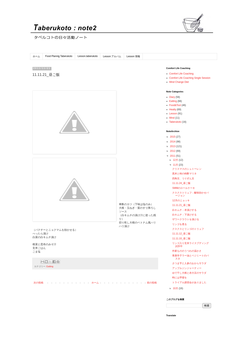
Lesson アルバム (112, 56)
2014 (173, 141)
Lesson (173, 113)
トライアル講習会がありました (189, 282)
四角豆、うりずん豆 (183, 178)
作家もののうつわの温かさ (186, 250)
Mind (172, 117)
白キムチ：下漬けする (184, 214)
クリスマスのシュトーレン (186, 168)
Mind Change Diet (179, 82)
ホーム (36, 56)
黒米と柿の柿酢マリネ (184, 173)
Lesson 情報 (133, 56)
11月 (176, 164)
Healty (172, 109)
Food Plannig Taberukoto (58, 56)
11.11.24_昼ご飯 (181, 183)
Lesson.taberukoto (88, 56)
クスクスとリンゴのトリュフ (188, 229)
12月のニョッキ (180, 200)
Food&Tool (175, 105)
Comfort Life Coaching (181, 73)
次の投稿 (38, 282)
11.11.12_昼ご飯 (181, 233)
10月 (176, 288)
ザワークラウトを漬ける (185, 219)
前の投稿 (152, 282)
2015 (173, 136)
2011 (173, 155)
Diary (172, 97)
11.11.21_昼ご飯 (181, 205)
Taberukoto (175, 121)
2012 (173, 151)
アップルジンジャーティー (186, 268)
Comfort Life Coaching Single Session (189, 78)
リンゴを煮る (179, 224)
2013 (173, 146)
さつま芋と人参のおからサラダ (189, 263)
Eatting (50, 266)
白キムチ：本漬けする (184, 210)
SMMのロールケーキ (183, 188)
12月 (176, 160)
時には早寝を (179, 277)
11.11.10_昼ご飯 (181, 238)
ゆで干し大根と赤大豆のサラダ (189, 272)
